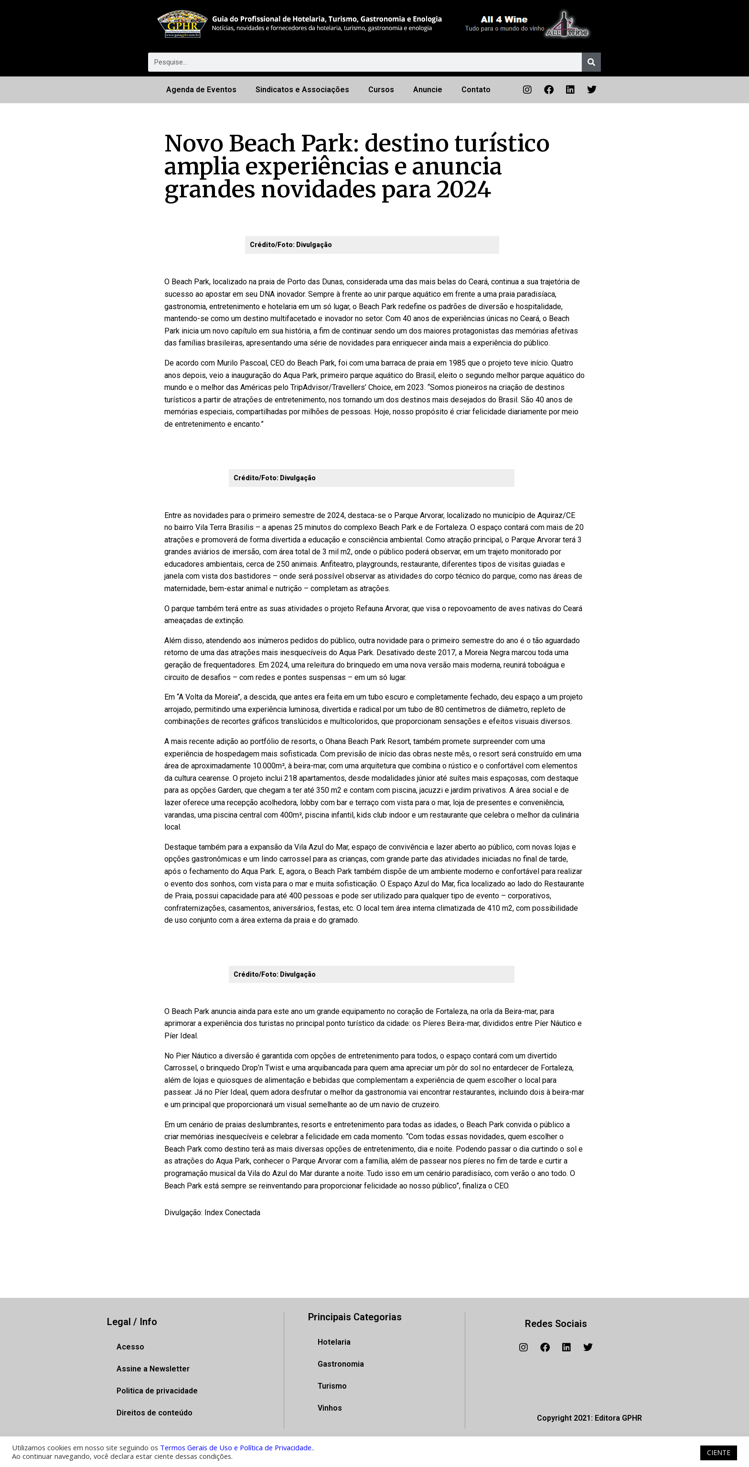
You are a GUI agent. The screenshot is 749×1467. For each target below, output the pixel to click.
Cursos (381, 89)
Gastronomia (341, 1364)
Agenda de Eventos (201, 89)
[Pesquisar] (591, 62)
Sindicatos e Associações (302, 89)
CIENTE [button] (718, 1452)
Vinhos (330, 1408)
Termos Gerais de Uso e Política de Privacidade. (236, 1447)
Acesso (130, 1346)
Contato (476, 89)
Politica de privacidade (157, 1390)
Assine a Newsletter (153, 1368)
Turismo (332, 1386)
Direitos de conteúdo (155, 1412)
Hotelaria (334, 1342)
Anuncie (427, 89)
